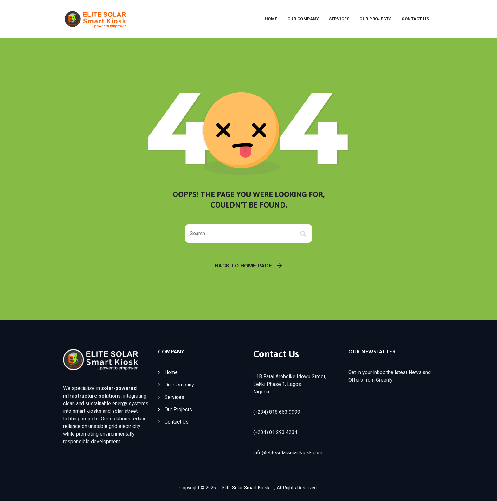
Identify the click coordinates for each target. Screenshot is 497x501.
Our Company (303, 18)
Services (339, 18)
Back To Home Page (243, 265)
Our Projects (375, 18)
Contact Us (415, 18)
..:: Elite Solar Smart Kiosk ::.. (245, 488)
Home (271, 18)
